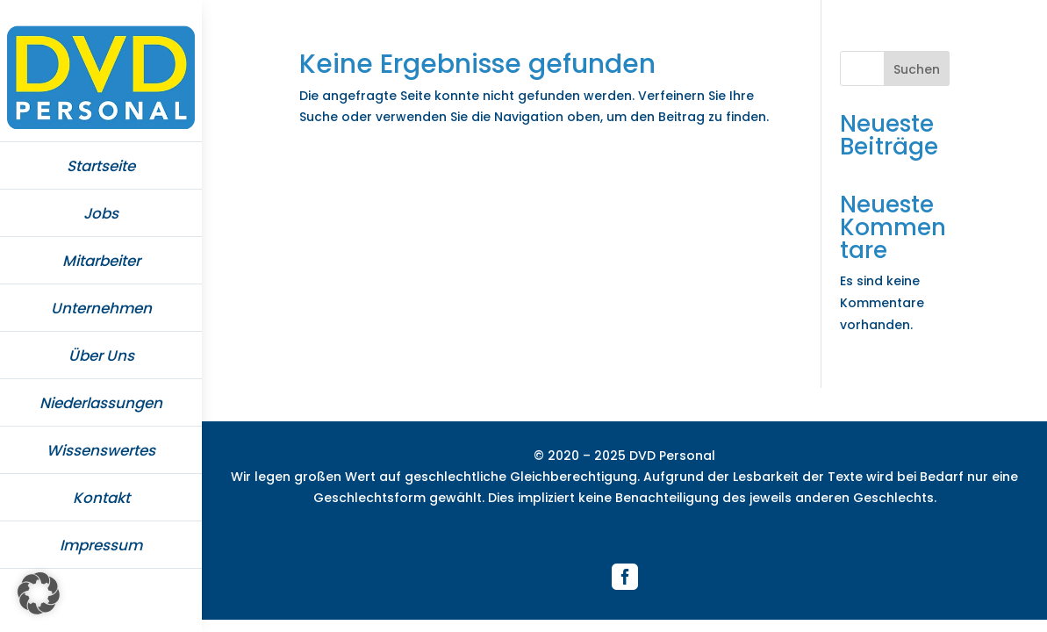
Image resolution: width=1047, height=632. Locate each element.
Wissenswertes (101, 450)
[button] (38, 593)
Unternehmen (101, 308)
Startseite (101, 165)
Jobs (100, 213)
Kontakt (101, 497)
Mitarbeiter (101, 260)
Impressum (101, 545)
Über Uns (101, 355)
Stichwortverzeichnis (625, 530)
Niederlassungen (100, 402)
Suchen (916, 69)
